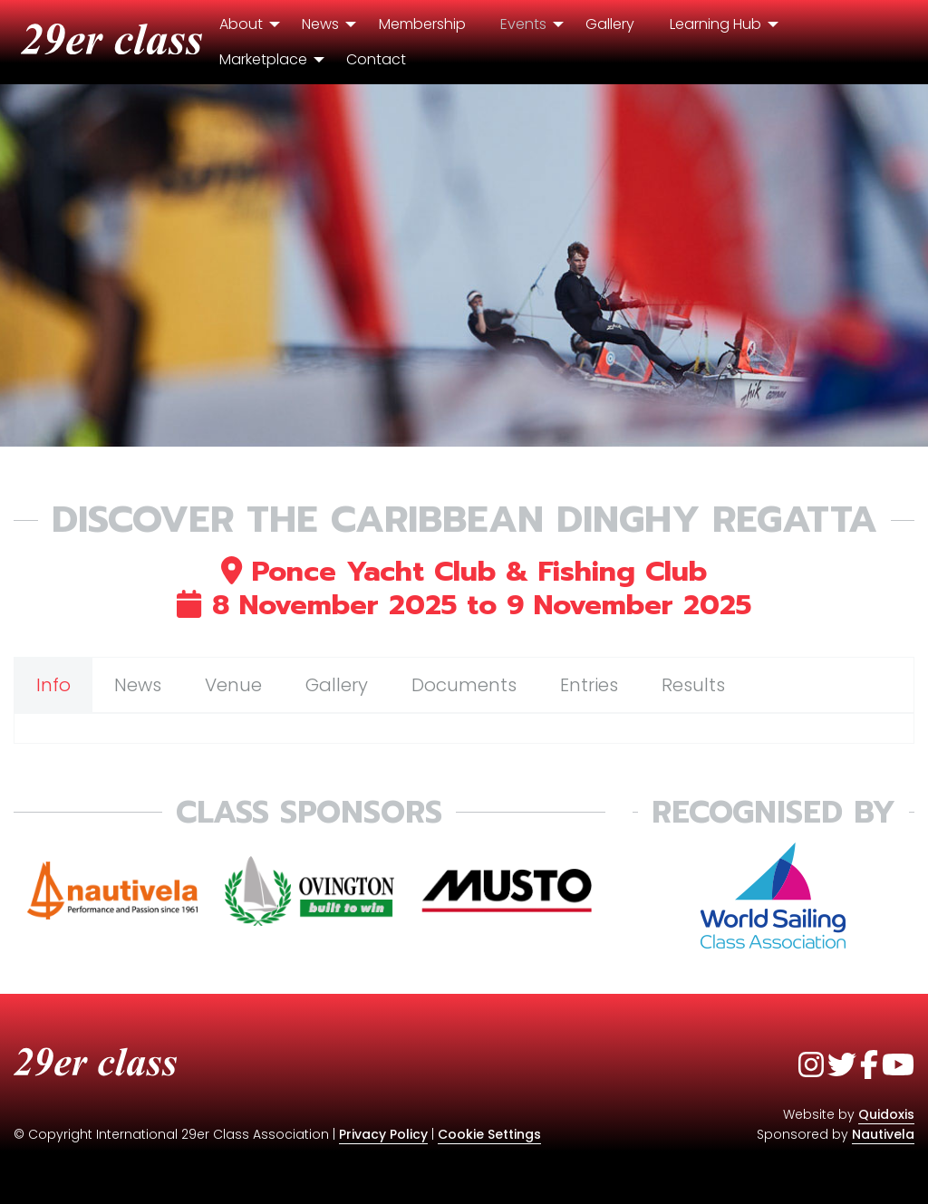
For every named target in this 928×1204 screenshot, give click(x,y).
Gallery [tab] (336, 685)
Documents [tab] (464, 685)
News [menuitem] (320, 24)
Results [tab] (693, 685)
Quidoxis (886, 1114)
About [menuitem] (241, 24)
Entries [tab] (589, 685)
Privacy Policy (383, 1134)
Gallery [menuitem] (609, 24)
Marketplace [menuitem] (263, 59)
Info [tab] (53, 685)
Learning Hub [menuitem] (715, 24)
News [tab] (137, 685)
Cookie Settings (489, 1134)
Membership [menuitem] (422, 24)
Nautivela (883, 1134)
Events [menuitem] (523, 24)
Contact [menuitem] (376, 59)
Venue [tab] (233, 685)
